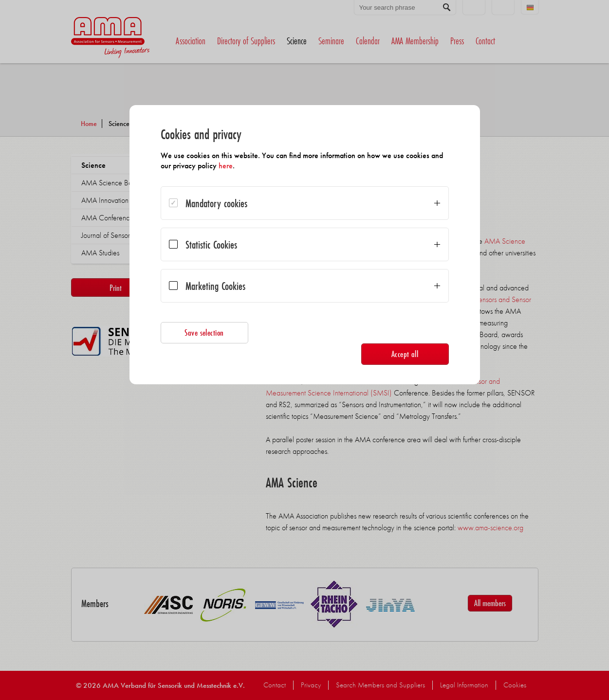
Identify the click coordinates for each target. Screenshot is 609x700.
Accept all (405, 354)
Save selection (204, 332)
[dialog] (304, 244)
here (226, 166)
